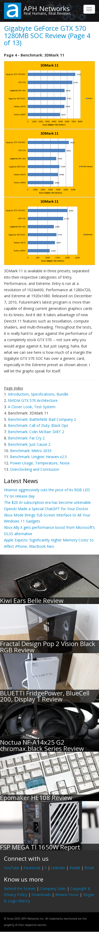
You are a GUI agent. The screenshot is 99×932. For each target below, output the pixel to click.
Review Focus (67, 894)
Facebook (31, 867)
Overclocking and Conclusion (34, 469)
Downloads (41, 894)
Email (89, 867)
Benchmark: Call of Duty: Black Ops (38, 425)
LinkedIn (58, 867)
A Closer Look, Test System (31, 406)
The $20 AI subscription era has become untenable (47, 502)
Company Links (53, 888)
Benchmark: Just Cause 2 (29, 444)
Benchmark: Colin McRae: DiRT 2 (36, 431)
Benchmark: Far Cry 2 (26, 438)
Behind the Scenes (20, 888)
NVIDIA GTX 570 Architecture (33, 400)
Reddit (74, 867)
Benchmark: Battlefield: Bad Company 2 (42, 419)
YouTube (11, 867)
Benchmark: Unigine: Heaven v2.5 (38, 456)
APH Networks (46, 8)
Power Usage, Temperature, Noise (40, 462)
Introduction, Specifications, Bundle (38, 394)
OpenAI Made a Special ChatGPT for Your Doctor (46, 508)
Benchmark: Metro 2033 (30, 450)
